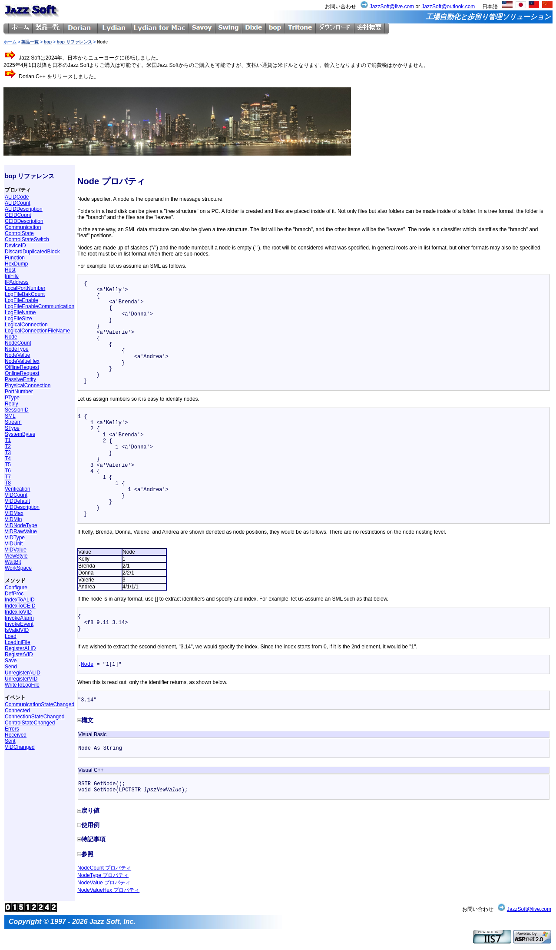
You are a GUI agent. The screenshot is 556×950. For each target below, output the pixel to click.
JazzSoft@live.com (392, 6)
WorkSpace (18, 568)
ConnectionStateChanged (34, 717)
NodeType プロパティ (103, 875)
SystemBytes (20, 434)
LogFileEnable (21, 300)
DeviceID (15, 245)
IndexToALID (20, 600)
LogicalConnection (26, 325)
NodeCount (18, 343)
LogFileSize (18, 319)
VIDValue (15, 550)
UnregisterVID (21, 679)
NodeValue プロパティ (103, 883)
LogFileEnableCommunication (39, 306)
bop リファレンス (74, 42)
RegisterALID (20, 648)
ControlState (19, 233)
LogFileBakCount (25, 294)
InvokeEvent (19, 624)
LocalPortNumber (25, 288)
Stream (13, 422)
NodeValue (17, 355)
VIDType (15, 538)
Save (11, 661)
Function (15, 258)
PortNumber (19, 392)
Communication (23, 227)
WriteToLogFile (22, 685)
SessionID (17, 410)
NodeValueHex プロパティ (108, 890)
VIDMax (14, 513)
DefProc (14, 594)
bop (48, 42)
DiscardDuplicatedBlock (32, 252)
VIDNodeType (21, 525)
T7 (8, 477)
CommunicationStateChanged (39, 704)
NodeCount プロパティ (104, 868)
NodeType (17, 349)
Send (11, 667)
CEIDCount (18, 215)
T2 (8, 446)
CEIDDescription (24, 221)
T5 (8, 465)
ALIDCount (17, 203)
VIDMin (13, 519)
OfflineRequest (22, 367)
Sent (10, 741)
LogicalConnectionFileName (37, 331)
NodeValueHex (22, 361)
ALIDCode (17, 197)
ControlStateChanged (30, 723)
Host (10, 270)
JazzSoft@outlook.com (448, 6)
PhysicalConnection (27, 385)
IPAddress (16, 282)
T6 (8, 471)
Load (11, 636)
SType (12, 428)
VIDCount (16, 495)
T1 (8, 440)
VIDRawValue (21, 531)
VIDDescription (22, 507)
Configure (16, 588)
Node (11, 337)
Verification (17, 489)
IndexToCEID (20, 606)
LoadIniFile (17, 642)
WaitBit (13, 562)
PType (12, 398)
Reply (11, 404)
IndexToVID (18, 612)
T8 (8, 483)
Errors (12, 729)
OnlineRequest (22, 373)
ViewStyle (16, 556)
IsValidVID (17, 630)
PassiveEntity (20, 379)
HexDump (16, 264)
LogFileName (20, 312)
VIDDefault (17, 501)
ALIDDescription (24, 209)
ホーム (10, 42)
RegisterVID (19, 654)
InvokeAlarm (19, 618)
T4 (8, 458)
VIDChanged (20, 747)
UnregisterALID (22, 673)
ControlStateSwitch (27, 239)
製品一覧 (30, 42)
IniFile (12, 276)
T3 (8, 452)
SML (10, 416)
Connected (17, 711)
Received (15, 735)
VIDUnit (14, 544)
